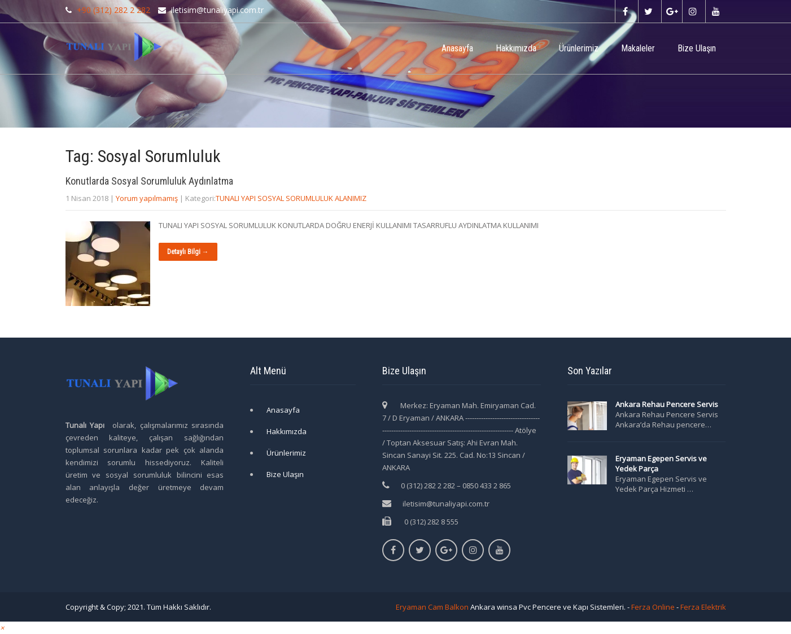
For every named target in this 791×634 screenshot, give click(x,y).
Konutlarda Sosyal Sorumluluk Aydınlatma (149, 181)
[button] (2, 628)
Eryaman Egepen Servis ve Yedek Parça (661, 463)
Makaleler (638, 48)
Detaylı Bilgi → (188, 252)
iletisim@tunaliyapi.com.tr (446, 504)
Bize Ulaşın (697, 48)
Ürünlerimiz (578, 48)
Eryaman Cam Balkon (432, 607)
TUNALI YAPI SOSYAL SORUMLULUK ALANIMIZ (291, 198)
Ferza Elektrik (703, 607)
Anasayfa (457, 48)
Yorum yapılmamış (147, 198)
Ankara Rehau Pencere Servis (667, 404)
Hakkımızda (516, 48)
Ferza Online (653, 607)
